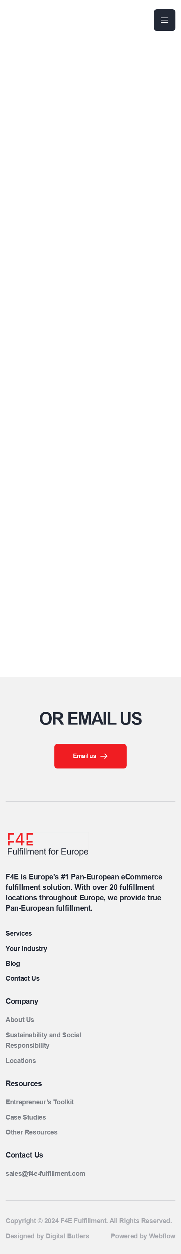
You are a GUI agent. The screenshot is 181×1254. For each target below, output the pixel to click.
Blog (13, 963)
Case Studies (26, 1117)
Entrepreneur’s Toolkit (40, 1102)
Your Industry (26, 948)
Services (19, 933)
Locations (21, 1060)
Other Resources (32, 1132)
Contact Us (22, 978)
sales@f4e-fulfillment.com (45, 1173)
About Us (20, 1020)
